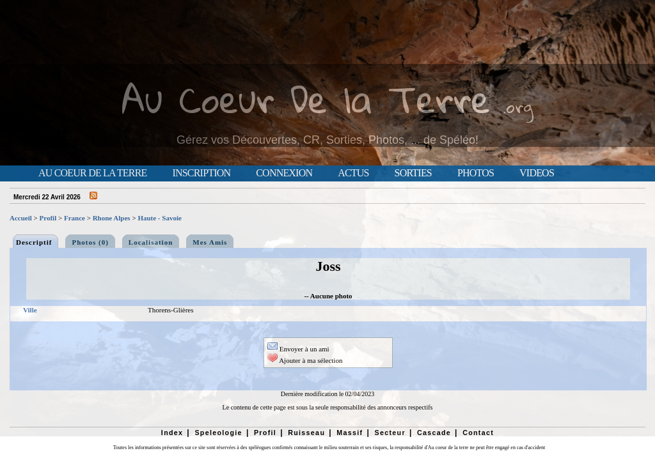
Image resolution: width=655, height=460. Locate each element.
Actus (353, 173)
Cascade (434, 432)
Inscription (201, 173)
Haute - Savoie (159, 218)
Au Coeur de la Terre (92, 173)
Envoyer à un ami (298, 349)
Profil (48, 218)
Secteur (389, 432)
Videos (536, 173)
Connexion (284, 173)
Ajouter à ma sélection (304, 360)
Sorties (413, 173)
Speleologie (218, 432)
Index (172, 432)
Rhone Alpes (111, 218)
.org (518, 106)
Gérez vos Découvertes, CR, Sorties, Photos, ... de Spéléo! (327, 140)
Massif (349, 432)
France (74, 218)
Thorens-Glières (170, 310)
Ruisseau (306, 432)
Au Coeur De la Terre (306, 99)
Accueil (21, 218)
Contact (478, 432)
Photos (475, 173)
